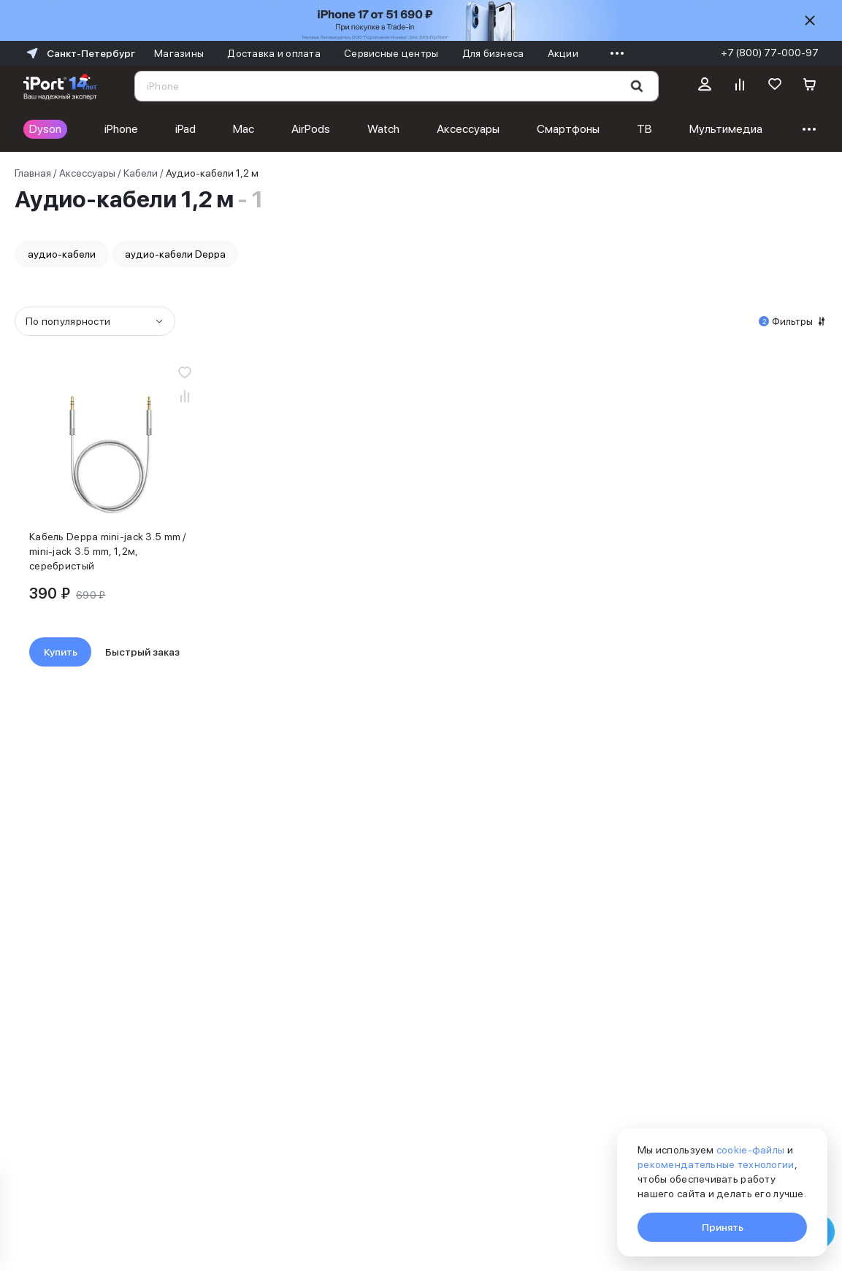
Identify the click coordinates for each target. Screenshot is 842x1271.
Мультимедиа (725, 129)
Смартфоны (568, 129)
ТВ (644, 129)
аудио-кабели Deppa (175, 254)
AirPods (310, 129)
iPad (185, 129)
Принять (722, 1227)
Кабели (140, 173)
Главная (33, 173)
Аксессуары (468, 129)
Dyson (45, 129)
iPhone (121, 129)
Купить (60, 652)
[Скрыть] (810, 20)
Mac (243, 129)
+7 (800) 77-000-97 (770, 52)
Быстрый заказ (142, 652)
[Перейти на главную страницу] (60, 86)
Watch (383, 129)
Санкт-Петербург (79, 53)
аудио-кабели (62, 254)
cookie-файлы (750, 1150)
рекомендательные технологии (716, 1164)
